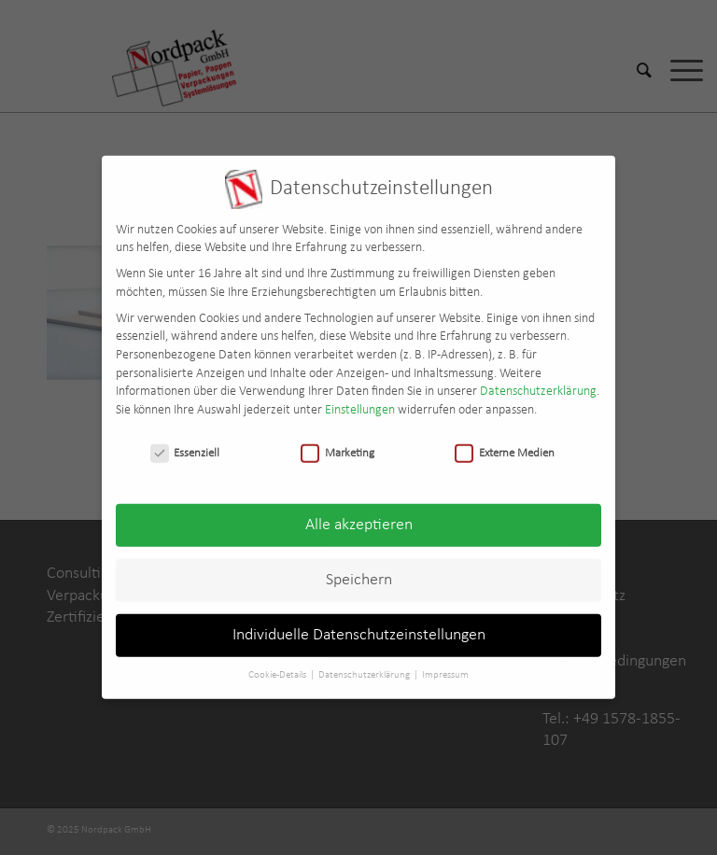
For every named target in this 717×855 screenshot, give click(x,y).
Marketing (337, 444)
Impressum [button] (445, 667)
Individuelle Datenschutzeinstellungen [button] (358, 627)
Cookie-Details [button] (278, 667)
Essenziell (185, 444)
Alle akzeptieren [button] (359, 517)
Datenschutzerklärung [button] (365, 667)
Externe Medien (505, 444)
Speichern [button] (359, 572)
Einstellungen (360, 401)
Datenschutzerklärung (538, 383)
